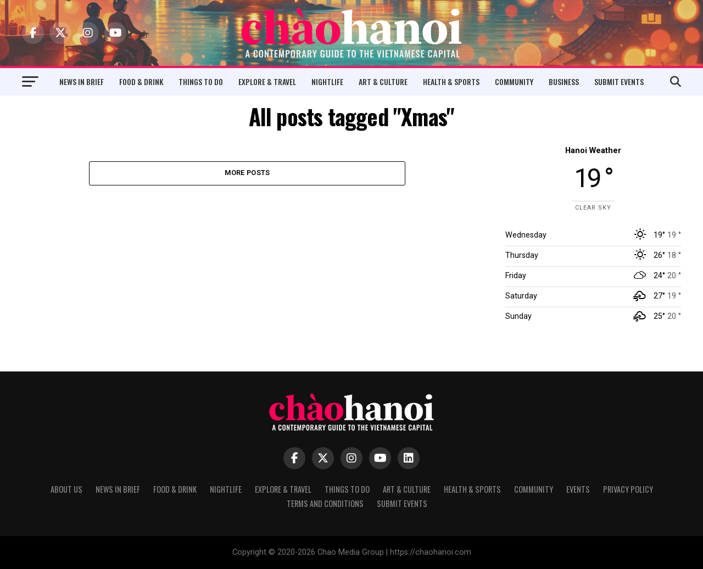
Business (564, 81)
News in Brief (81, 81)
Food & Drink (141, 81)
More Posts (247, 173)
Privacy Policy (628, 489)
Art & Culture (383, 81)
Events (578, 489)
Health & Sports (451, 81)
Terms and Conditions (325, 503)
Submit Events (619, 81)
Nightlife (327, 81)
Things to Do (200, 81)
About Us (66, 489)
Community (514, 81)
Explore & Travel (267, 81)
